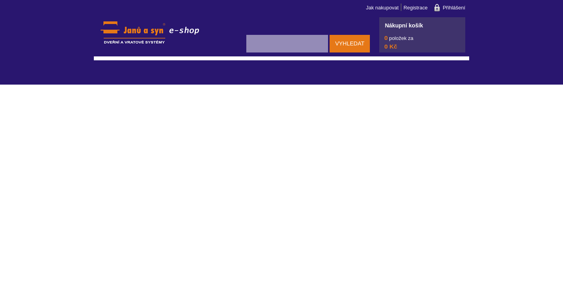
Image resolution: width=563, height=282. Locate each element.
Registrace (415, 8)
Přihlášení (454, 8)
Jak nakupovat (382, 8)
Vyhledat (349, 43)
